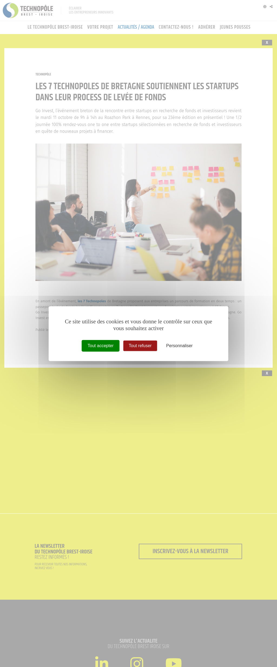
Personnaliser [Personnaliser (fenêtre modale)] (179, 345)
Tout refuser (140, 345)
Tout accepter (101, 345)
